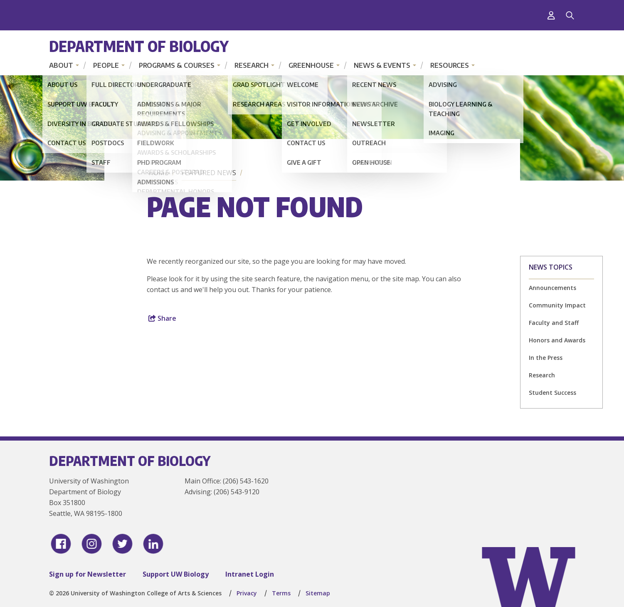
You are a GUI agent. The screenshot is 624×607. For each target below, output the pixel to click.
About (61, 65)
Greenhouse (311, 65)
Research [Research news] (542, 375)
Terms (281, 593)
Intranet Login (249, 574)
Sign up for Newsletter (87, 574)
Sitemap (318, 593)
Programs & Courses (177, 65)
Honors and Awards (557, 340)
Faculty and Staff (554, 323)
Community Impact (557, 305)
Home (158, 172)
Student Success (552, 392)
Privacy (247, 593)
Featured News (209, 172)
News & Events (382, 65)
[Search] (570, 15)
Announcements (552, 288)
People (106, 65)
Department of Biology (139, 46)
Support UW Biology (176, 574)
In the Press (545, 358)
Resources (449, 65)
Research (251, 65)
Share (162, 318)
